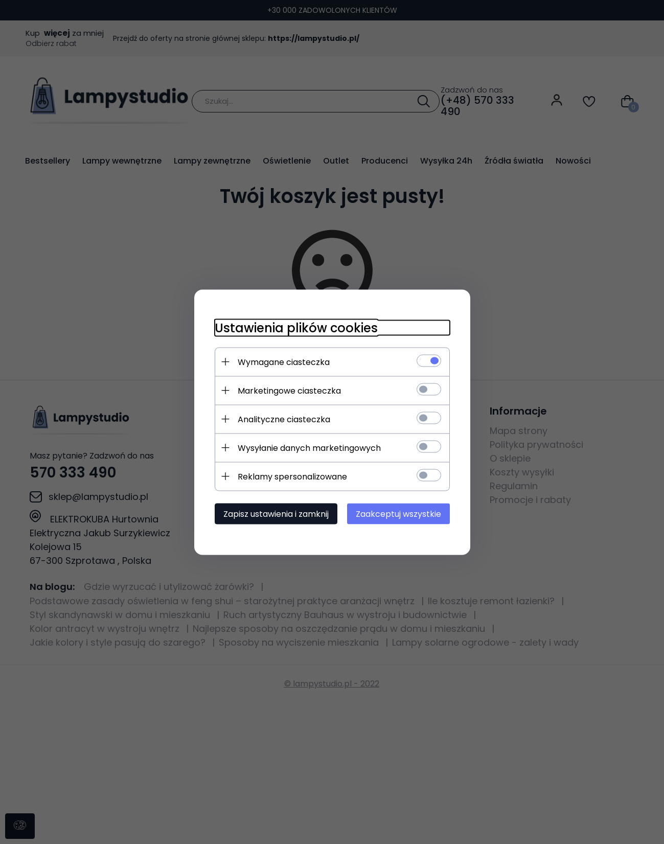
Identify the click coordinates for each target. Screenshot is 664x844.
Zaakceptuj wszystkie (398, 513)
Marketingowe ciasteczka (289, 390)
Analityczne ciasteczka (284, 419)
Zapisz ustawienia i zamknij (276, 513)
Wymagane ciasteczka (284, 362)
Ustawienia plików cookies (296, 327)
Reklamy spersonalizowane (292, 476)
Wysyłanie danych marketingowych (309, 447)
